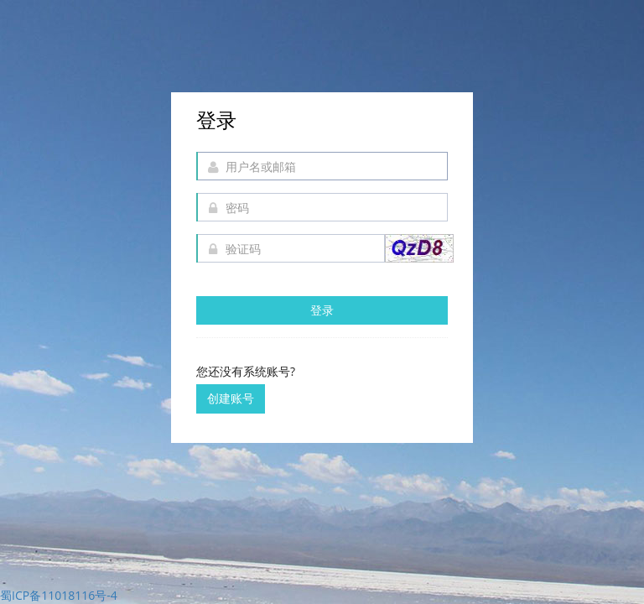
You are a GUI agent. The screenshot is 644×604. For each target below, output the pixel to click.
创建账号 (230, 398)
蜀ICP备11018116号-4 (58, 595)
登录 (322, 310)
